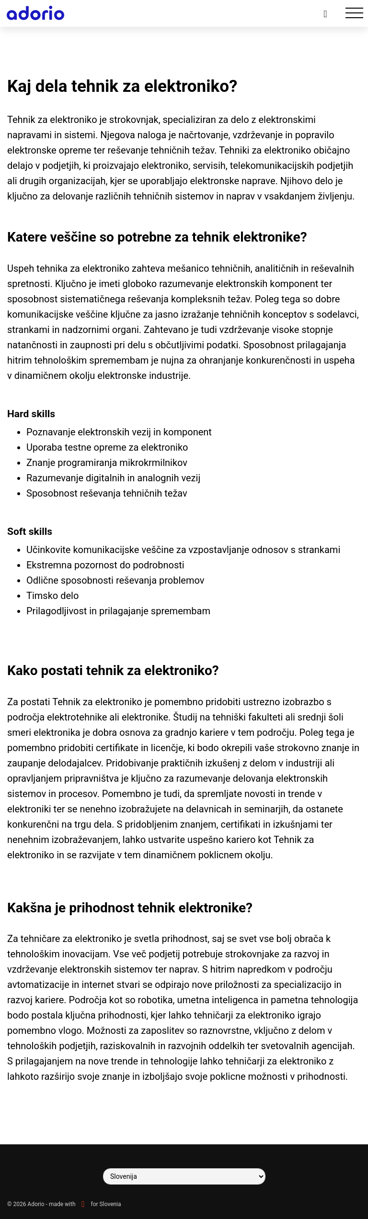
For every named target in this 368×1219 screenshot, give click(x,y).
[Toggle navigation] (354, 13)
